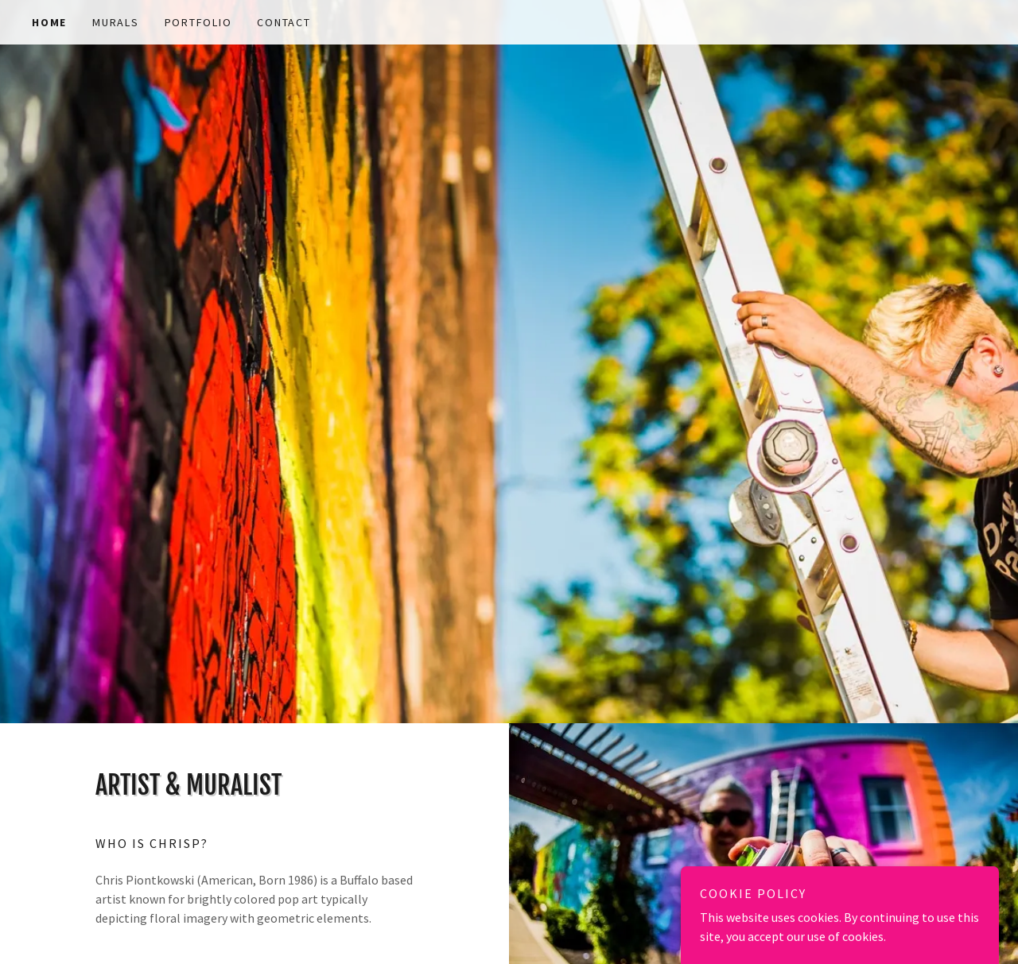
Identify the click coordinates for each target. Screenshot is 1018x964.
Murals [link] (115, 22)
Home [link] (49, 22)
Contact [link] (283, 22)
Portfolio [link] (198, 22)
